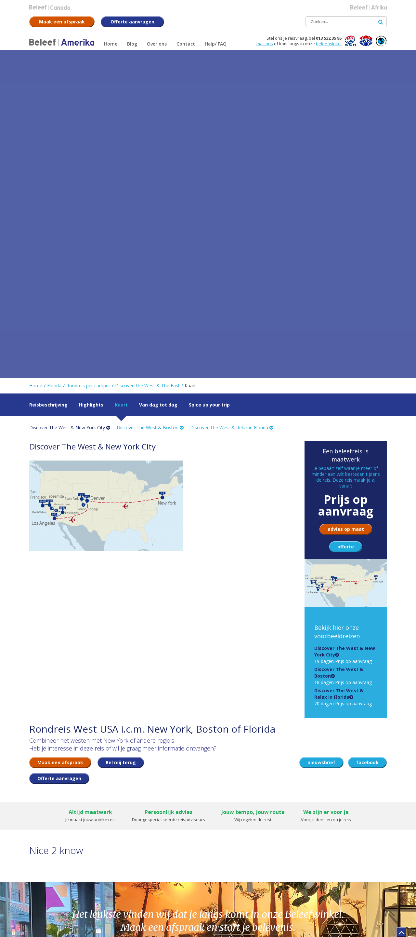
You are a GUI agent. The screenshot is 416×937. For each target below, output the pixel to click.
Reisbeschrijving (48, 405)
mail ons (264, 44)
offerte (345, 547)
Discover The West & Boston (150, 427)
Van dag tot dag (158, 405)
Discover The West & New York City (69, 427)
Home (35, 385)
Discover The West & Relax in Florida (231, 427)
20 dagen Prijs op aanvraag (343, 697)
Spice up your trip (209, 405)
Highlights (91, 405)
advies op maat (346, 529)
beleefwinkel (329, 44)
